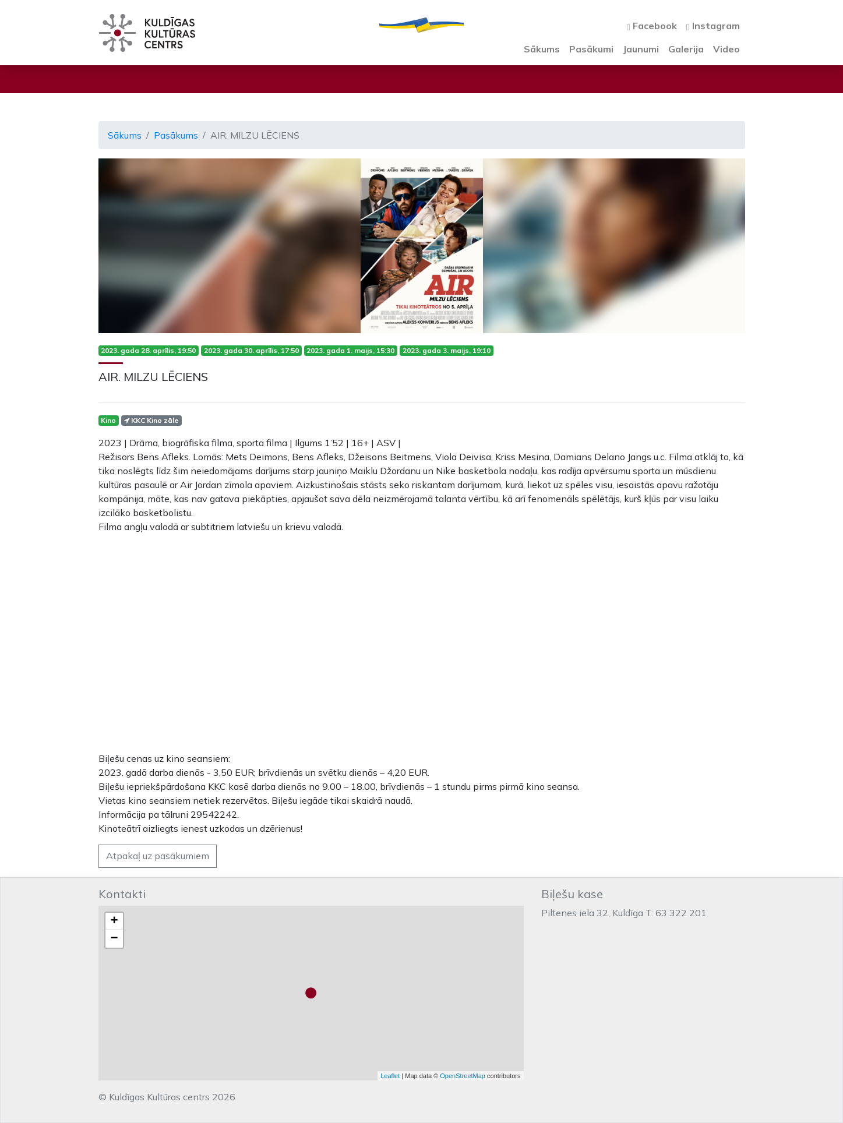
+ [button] (114, 921)
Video (726, 49)
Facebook (652, 25)
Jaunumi (641, 49)
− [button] (114, 939)
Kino (108, 420)
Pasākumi (591, 49)
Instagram (713, 25)
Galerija (686, 49)
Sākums (542, 49)
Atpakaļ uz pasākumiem (157, 855)
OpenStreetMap (462, 1075)
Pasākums (176, 135)
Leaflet (390, 1075)
